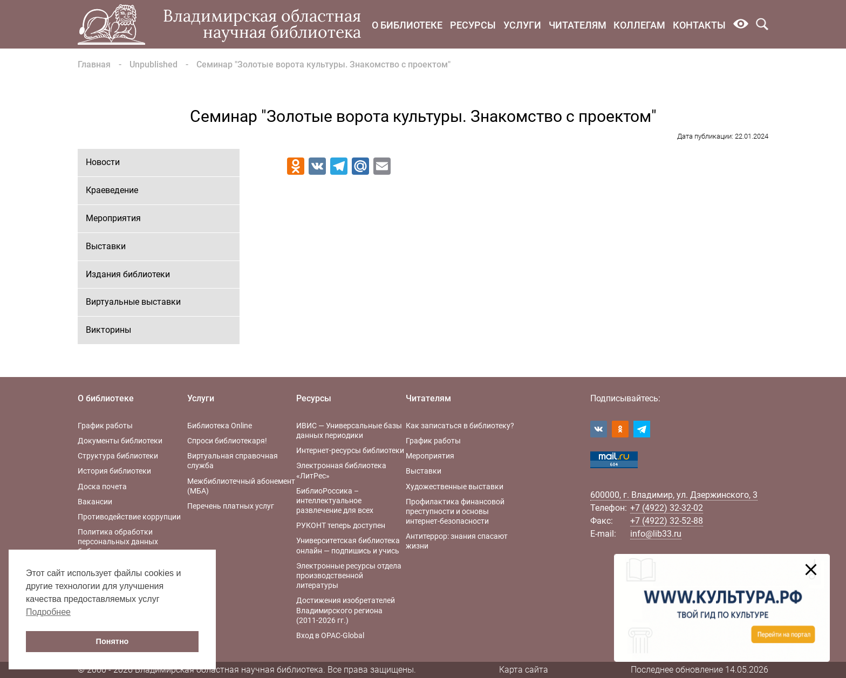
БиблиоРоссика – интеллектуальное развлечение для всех (334, 501)
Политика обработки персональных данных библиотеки (118, 542)
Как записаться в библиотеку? (460, 425)
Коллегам (639, 25)
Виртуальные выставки (133, 302)
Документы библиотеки (120, 440)
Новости (103, 162)
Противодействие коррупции (129, 516)
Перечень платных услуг (230, 506)
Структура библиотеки (118, 455)
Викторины (108, 330)
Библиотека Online (219, 425)
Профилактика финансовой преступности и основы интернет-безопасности (455, 511)
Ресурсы (473, 25)
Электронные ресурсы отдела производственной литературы (348, 575)
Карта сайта (523, 670)
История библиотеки (114, 471)
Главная (94, 64)
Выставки (106, 246)
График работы (105, 425)
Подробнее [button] (48, 612)
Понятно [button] (112, 641)
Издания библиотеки (128, 274)
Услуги (522, 25)
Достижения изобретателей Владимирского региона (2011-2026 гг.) (345, 610)
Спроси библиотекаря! (227, 440)
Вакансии (95, 501)
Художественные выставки (454, 486)
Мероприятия (113, 218)
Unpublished (153, 64)
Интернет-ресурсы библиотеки (350, 450)
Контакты (699, 25)
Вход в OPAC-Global (330, 635)
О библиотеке (407, 25)
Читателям (577, 25)
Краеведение (112, 190)
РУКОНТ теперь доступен (340, 525)
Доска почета (102, 486)
